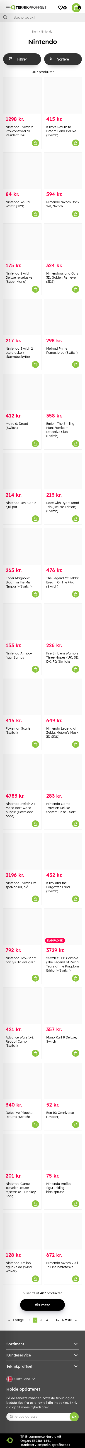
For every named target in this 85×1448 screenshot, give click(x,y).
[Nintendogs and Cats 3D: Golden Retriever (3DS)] (63, 242)
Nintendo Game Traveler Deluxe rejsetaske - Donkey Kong (21, 1190)
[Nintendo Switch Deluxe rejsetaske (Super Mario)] (22, 242)
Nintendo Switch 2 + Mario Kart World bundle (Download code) (21, 810)
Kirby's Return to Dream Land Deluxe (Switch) (61, 131)
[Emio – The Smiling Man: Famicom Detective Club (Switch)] (63, 392)
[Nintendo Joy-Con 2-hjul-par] (22, 471)
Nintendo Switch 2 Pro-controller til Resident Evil (19, 131)
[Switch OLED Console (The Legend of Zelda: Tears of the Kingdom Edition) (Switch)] (63, 926)
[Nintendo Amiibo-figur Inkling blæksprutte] (63, 1152)
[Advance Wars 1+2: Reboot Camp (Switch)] (22, 1006)
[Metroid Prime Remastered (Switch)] (63, 317)
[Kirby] (63, 95)
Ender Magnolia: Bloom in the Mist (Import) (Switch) (19, 582)
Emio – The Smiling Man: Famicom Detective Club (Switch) (60, 430)
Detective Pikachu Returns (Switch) (19, 1115)
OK (74, 1417)
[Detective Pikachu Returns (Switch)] (22, 1081)
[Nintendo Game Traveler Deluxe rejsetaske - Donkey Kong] (22, 1152)
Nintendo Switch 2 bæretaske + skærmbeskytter (19, 352)
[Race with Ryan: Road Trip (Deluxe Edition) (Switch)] (63, 471)
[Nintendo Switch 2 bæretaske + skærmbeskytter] (22, 317)
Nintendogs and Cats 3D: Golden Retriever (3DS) (62, 277)
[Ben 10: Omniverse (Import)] (63, 1081)
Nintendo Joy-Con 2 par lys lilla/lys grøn (21, 960)
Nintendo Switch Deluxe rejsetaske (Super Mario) (19, 277)
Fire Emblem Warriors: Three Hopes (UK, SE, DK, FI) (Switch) (62, 657)
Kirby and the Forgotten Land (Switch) (58, 887)
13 (57, 1320)
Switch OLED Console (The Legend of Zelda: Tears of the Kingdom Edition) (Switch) (62, 964)
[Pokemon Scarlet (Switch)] (22, 697)
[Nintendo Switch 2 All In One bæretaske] (63, 1231)
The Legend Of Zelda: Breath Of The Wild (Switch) (62, 582)
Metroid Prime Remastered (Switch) (62, 350)
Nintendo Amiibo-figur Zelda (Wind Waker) (19, 1267)
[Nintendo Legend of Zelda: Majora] (63, 697)
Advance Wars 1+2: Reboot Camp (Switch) (20, 1041)
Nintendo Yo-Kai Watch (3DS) (18, 204)
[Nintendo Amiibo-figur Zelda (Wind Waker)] (22, 1231)
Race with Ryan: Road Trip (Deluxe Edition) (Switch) (62, 507)
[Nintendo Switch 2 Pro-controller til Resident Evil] (22, 95)
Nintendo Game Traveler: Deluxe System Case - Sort (60, 808)
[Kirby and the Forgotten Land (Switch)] (63, 851)
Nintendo (46, 31)
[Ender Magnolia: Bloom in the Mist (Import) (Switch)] (22, 546)
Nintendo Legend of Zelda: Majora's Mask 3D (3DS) (62, 732)
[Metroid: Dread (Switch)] (22, 392)
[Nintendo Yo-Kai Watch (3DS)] (22, 171)
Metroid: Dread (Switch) (17, 426)
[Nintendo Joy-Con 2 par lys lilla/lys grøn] (22, 926)
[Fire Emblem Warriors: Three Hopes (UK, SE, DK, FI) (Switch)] (63, 622)
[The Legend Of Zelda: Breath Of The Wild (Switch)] (63, 546)
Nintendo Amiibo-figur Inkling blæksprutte (59, 1188)
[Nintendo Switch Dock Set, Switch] (63, 171)
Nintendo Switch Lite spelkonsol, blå (21, 885)
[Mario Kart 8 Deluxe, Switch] (63, 1006)
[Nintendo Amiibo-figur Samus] (22, 622)
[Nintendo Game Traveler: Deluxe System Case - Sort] (63, 772)
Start (35, 31)
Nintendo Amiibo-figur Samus (19, 655)
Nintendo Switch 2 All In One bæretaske (62, 1265)
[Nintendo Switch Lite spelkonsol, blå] (22, 851)
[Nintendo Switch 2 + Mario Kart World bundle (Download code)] (22, 772)
